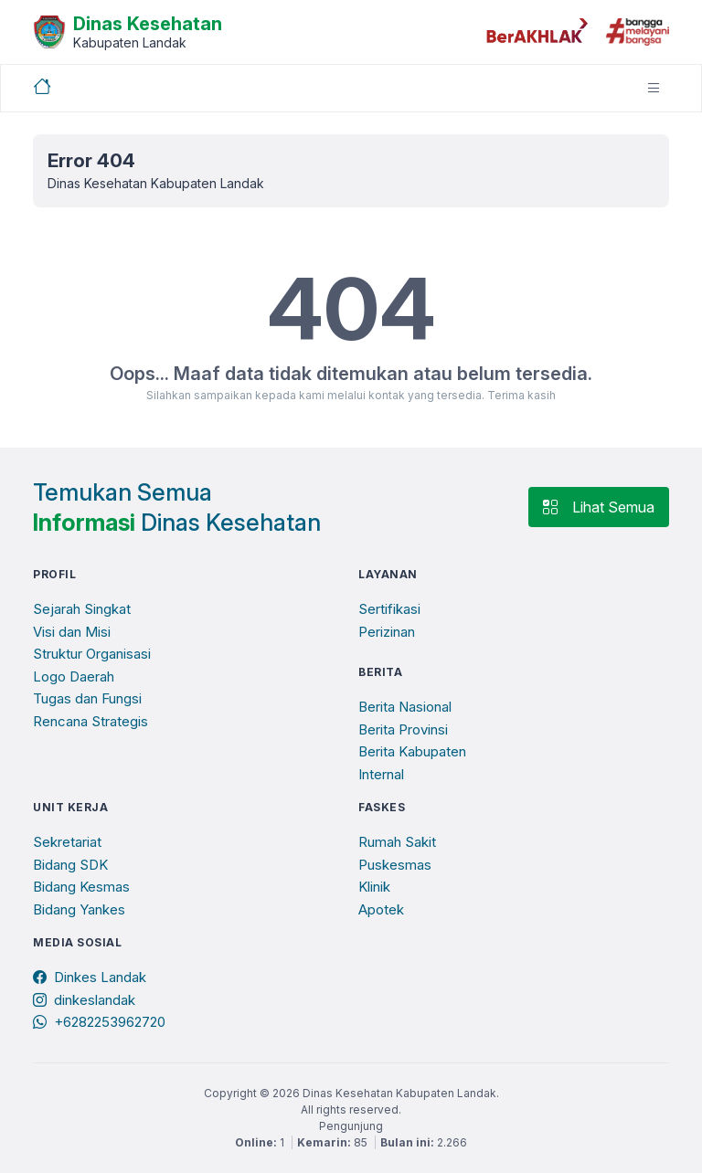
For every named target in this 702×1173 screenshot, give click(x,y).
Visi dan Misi (72, 631)
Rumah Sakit (397, 842)
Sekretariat (67, 842)
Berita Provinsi (403, 729)
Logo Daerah (73, 676)
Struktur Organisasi (92, 653)
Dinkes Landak (89, 977)
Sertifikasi (389, 609)
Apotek (381, 909)
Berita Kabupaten (412, 751)
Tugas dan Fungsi (87, 698)
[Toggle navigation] (653, 88)
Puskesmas (394, 864)
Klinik (374, 886)
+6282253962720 (99, 1021)
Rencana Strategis (90, 721)
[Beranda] (127, 30)
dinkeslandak (84, 1000)
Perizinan (386, 631)
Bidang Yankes (79, 909)
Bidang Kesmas (81, 886)
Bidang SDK (70, 864)
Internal (381, 774)
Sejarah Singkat (82, 609)
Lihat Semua (598, 507)
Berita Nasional (405, 706)
